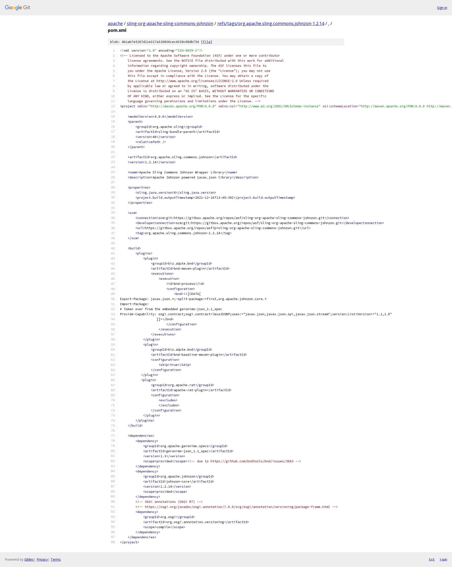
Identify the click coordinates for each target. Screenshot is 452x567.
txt (432, 559)
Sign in (442, 7)
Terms (56, 559)
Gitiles (29, 559)
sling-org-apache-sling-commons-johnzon (170, 23)
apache (115, 23)
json (443, 559)
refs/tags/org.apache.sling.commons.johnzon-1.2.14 (270, 23)
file (207, 42)
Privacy (42, 559)
